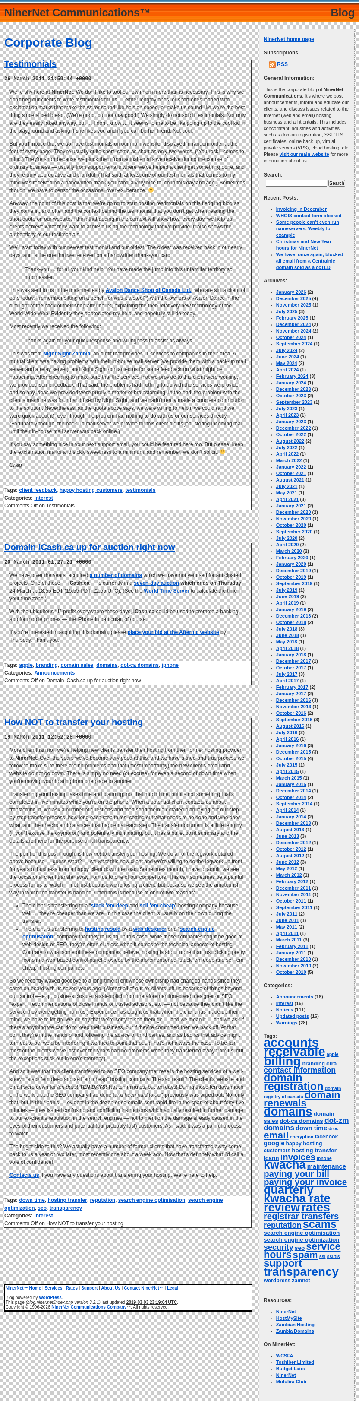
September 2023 (294, 402)
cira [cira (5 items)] (331, 1063)
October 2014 (291, 797)
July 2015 (287, 764)
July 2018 (287, 628)
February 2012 (292, 881)
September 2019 (294, 583)
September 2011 (294, 907)
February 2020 (292, 557)
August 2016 (290, 726)
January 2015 (291, 784)
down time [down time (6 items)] (311, 1128)
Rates (72, 1286)
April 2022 (287, 453)
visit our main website (304, 154)
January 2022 (291, 466)
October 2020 (291, 525)
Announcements (54, 672)
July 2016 (287, 732)
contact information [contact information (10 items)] (300, 1070)
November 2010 (293, 965)
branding (46, 664)
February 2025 (292, 317)
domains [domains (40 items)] (288, 1111)
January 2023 (291, 421)
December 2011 (293, 888)
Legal (172, 1286)
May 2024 (286, 363)
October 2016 (291, 713)
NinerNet (286, 1311)
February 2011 (292, 946)
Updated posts (292, 1016)
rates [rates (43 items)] (315, 1207)
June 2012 (287, 862)
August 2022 (290, 441)
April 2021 (287, 499)
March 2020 (289, 551)
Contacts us (24, 1174)
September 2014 (294, 803)
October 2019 (291, 577)
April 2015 (287, 771)
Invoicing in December (301, 209)
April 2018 (287, 648)
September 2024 (294, 343)
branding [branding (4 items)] (313, 1064)
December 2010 (293, 959)
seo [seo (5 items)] (300, 1248)
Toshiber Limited (295, 1362)
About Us (110, 1286)
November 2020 (293, 518)
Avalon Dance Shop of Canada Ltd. (149, 290)
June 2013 (287, 836)
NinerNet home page (289, 39)
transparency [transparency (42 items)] (301, 1271)
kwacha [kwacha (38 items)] (285, 1164)
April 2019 (287, 602)
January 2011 (291, 952)
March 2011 (289, 939)
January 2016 (291, 745)
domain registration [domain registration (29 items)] (294, 1081)
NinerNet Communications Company (88, 1305)
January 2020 (291, 564)
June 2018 (287, 635)
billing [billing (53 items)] (282, 1061)
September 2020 (294, 531)
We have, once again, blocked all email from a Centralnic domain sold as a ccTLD (309, 261)
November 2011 (293, 894)
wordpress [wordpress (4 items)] (277, 1280)
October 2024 (291, 337)
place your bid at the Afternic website (173, 631)
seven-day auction (156, 582)
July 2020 (287, 538)
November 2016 (293, 706)
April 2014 (287, 810)
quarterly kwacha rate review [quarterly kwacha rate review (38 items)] (297, 1198)
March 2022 (289, 460)
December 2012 (293, 842)
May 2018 (286, 641)
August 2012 (290, 855)
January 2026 (291, 292)
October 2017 (291, 667)
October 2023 (291, 395)
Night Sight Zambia (66, 353)
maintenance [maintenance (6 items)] (326, 1166)
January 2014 (291, 816)
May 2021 (286, 492)
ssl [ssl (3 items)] (322, 1256)
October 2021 (291, 473)
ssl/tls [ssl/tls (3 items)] (333, 1256)
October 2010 (291, 972)
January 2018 (291, 654)
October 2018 (291, 622)
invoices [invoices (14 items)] (297, 1157)
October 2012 (291, 849)
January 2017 (291, 693)
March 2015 (289, 777)
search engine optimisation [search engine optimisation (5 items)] (302, 1233)
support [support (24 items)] (283, 1263)
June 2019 (287, 596)
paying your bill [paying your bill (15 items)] (296, 1174)
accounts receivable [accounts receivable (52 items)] (294, 1047)
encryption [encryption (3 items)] (301, 1136)
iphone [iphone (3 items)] (324, 1158)
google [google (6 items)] (274, 1143)
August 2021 (290, 479)
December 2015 (293, 751)
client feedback (38, 490)
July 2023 (287, 408)
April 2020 (287, 544)
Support (89, 1286)
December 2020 (293, 512)
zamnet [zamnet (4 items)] (301, 1280)
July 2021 (287, 486)
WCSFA (284, 1355)
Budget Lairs (290, 1368)
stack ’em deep (109, 904)
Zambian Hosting (295, 1324)
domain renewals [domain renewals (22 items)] (302, 1099)
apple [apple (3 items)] (333, 1054)
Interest (43, 497)
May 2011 (286, 926)
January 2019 (291, 609)
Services (53, 1286)
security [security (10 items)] (278, 1247)
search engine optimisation (151, 1199)
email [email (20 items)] (276, 1135)
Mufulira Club (291, 1381)
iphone (170, 664)
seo (42, 1207)
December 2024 (293, 324)
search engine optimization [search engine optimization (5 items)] (302, 1239)
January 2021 (291, 505)
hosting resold (103, 928)
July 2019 (287, 590)
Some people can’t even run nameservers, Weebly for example (307, 228)
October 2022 (291, 434)
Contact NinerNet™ (144, 1286)
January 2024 (291, 382)
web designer (150, 928)
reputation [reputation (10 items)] (283, 1225)
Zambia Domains (295, 1331)
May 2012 (286, 868)
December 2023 (293, 389)
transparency (66, 1207)
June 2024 (287, 356)
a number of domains (116, 574)
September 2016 (294, 719)
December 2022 (293, 428)
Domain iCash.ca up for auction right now (89, 547)
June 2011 (287, 920)
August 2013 (290, 829)
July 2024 (287, 350)
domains (106, 664)
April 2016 (287, 739)
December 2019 (293, 570)
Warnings (287, 1022)
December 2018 (293, 615)
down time (31, 1199)
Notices (284, 1009)
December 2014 (293, 790)
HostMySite (289, 1318)
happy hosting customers (91, 490)
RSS (282, 64)
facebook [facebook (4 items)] (326, 1137)
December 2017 (293, 661)
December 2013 (293, 823)
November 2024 (293, 330)
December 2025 (293, 298)
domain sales (76, 664)
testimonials (141, 490)
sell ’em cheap (157, 904)
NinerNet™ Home (23, 1286)
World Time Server (166, 590)
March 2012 (289, 875)
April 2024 (287, 369)
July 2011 (287, 913)
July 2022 (287, 447)
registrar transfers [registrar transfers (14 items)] (301, 1216)
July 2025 (287, 311)
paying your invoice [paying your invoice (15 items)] (305, 1182)
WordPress (50, 1296)
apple (25, 664)
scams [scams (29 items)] (320, 1224)
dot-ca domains (139, 664)
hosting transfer (67, 1199)
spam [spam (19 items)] (305, 1254)
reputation (103, 1199)
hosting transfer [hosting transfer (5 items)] (314, 1150)
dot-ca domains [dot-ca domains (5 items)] (301, 1121)
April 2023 (287, 415)
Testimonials (30, 64)
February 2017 (292, 687)
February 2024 (292, 376)
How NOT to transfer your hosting (73, 721)
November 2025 (293, 304)
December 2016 (293, 700)
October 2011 (291, 900)
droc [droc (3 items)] (333, 1128)
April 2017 (287, 680)
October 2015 (291, 758)
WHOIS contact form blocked (309, 215)
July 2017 (287, 674)
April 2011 (287, 933)
